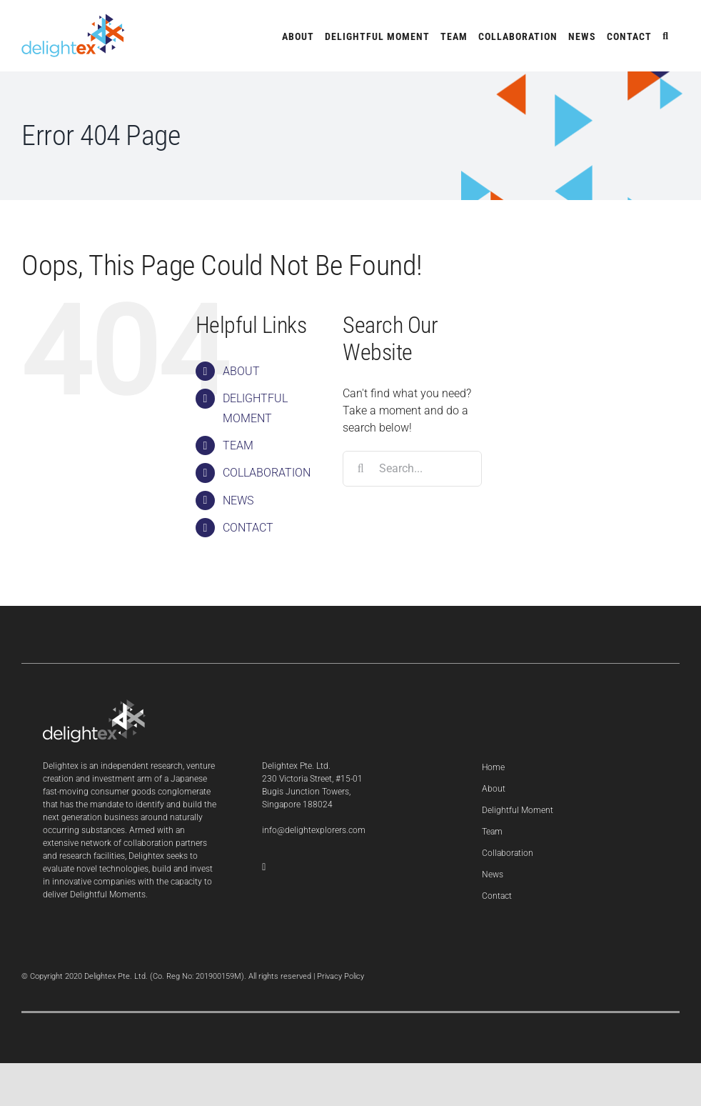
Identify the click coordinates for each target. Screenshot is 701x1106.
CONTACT (248, 527)
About (493, 789)
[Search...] (412, 469)
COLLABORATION (267, 472)
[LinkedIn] (264, 867)
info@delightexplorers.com (313, 830)
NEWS (238, 500)
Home (493, 767)
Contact (497, 896)
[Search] (360, 469)
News (492, 875)
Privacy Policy (340, 976)
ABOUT (241, 371)
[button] (665, 35)
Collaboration (507, 853)
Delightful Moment (517, 810)
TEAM (238, 445)
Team (492, 832)
